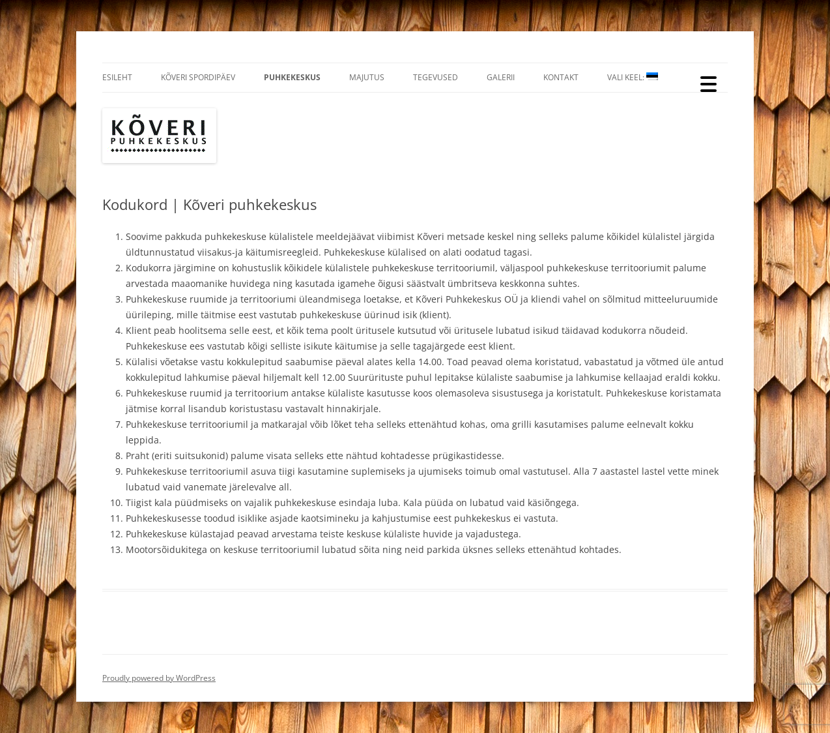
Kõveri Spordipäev (198, 77)
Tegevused (435, 77)
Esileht (117, 77)
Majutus (366, 77)
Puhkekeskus (292, 77)
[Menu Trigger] (708, 83)
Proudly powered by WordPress (159, 677)
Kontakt (561, 77)
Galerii (501, 77)
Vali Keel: (632, 77)
